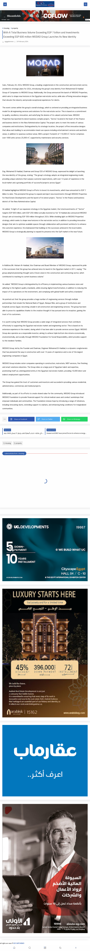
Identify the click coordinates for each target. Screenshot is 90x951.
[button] (21, 419)
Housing (6, 28)
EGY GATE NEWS (18, 943)
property (15, 28)
